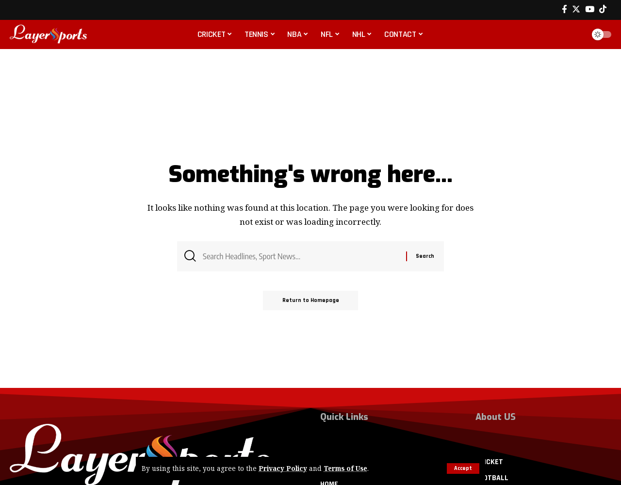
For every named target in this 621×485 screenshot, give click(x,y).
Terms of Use (346, 468)
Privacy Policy (283, 468)
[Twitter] (576, 9)
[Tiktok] (603, 9)
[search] (574, 34)
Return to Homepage (310, 300)
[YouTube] (590, 9)
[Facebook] (564, 9)
